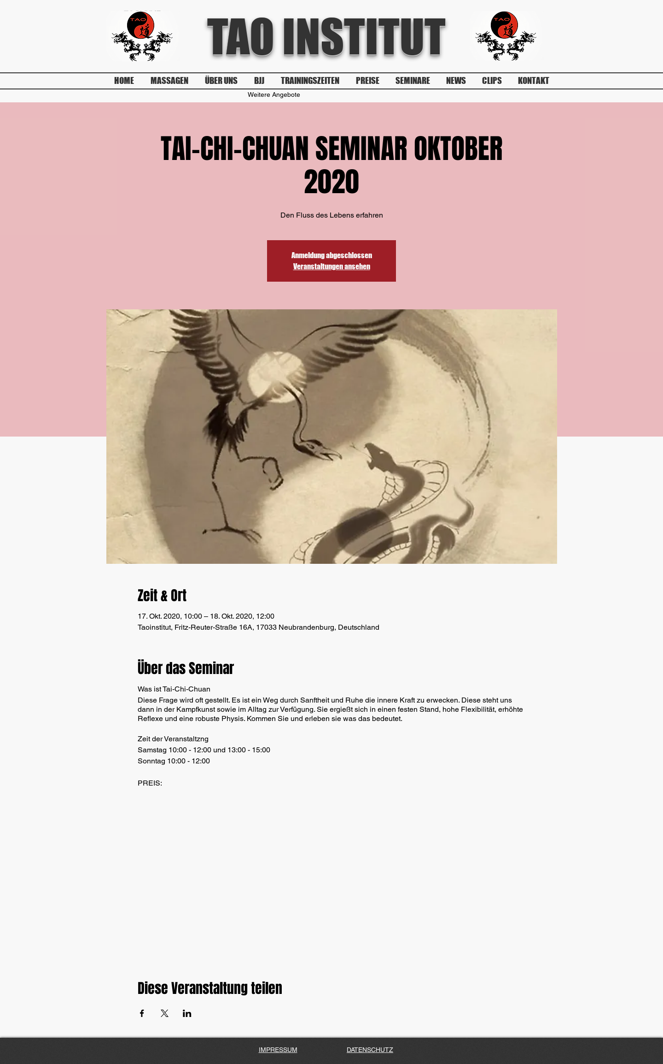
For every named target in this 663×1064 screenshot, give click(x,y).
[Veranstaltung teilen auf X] (164, 1013)
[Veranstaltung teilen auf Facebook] (142, 1013)
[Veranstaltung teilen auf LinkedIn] (187, 1013)
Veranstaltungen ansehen (331, 266)
